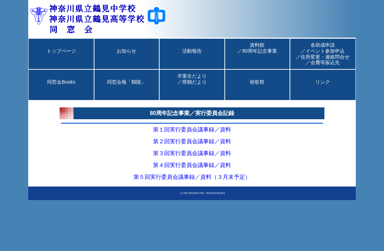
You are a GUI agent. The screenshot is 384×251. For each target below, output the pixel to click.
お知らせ (126, 57)
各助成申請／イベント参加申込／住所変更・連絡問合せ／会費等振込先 (323, 53)
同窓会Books (61, 88)
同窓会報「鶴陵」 (126, 88)
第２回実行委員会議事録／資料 (192, 141)
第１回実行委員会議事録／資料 (192, 129)
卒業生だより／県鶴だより (192, 84)
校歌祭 (257, 88)
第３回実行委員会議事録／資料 (192, 153)
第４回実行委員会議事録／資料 (192, 165)
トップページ (61, 57)
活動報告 (192, 57)
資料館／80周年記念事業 (257, 53)
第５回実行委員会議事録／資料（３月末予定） (192, 177)
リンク (322, 88)
